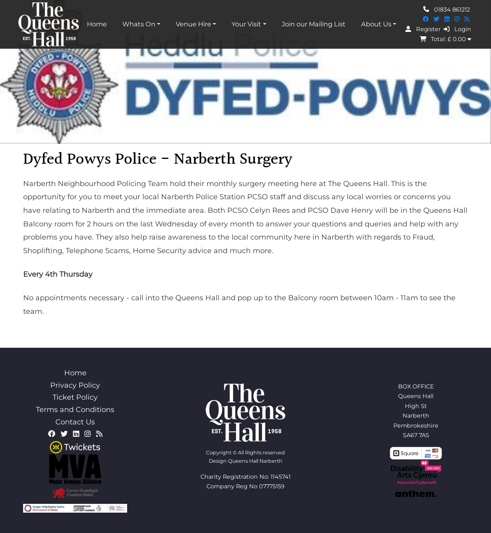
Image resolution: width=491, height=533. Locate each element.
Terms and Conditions (75, 409)
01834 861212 (446, 9)
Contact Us (75, 422)
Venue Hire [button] (193, 24)
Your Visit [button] (246, 24)
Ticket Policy (75, 397)
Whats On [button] (138, 24)
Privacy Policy (75, 385)
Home (97, 24)
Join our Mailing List (314, 24)
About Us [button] (376, 24)
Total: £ (445, 39)
